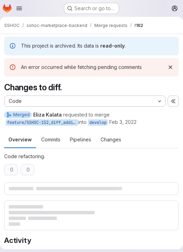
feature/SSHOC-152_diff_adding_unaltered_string (42, 122)
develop (98, 122)
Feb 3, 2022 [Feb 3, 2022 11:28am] (123, 122)
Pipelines (80, 139)
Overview (20, 139)
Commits (50, 139)
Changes (111, 139)
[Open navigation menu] (19, 8)
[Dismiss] (170, 67)
